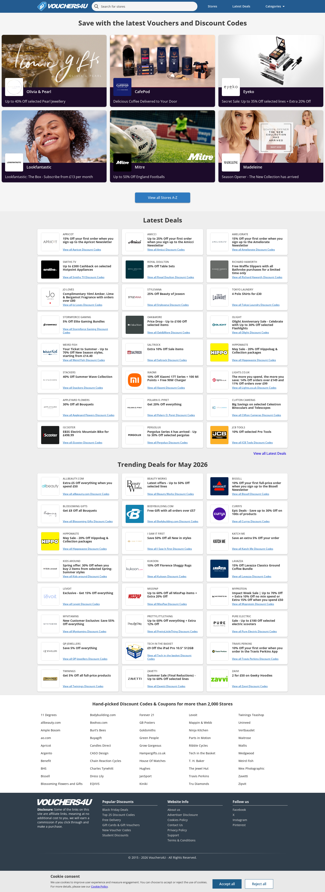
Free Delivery (111, 820)
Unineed (244, 723)
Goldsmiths (147, 730)
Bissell (45, 776)
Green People (149, 738)
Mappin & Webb (200, 723)
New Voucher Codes (116, 830)
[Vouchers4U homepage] (62, 6)
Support (173, 835)
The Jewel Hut (198, 768)
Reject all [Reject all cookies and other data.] (259, 884)
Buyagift (96, 738)
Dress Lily (97, 776)
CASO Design (99, 753)
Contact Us (175, 825)
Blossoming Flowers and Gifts (62, 784)
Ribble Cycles (198, 745)
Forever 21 (146, 715)
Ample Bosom (50, 730)
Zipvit (242, 784)
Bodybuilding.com (103, 715)
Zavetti (243, 776)
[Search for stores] (144, 6)
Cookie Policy (99, 886)
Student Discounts (115, 835)
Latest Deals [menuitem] (241, 6)
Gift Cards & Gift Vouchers (121, 825)
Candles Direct (100, 745)
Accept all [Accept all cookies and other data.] (227, 884)
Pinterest (239, 825)
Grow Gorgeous (150, 745)
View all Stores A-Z (162, 197)
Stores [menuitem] (212, 6)
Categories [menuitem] (273, 6)
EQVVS (95, 784)
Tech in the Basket (202, 753)
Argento (46, 753)
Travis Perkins (199, 776)
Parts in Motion (200, 738)
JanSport (145, 776)
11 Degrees (49, 715)
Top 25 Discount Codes (118, 815)
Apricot (46, 745)
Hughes (144, 768)
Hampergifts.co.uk (152, 753)
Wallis (242, 745)
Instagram (240, 820)
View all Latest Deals (269, 453)
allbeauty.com (51, 723)
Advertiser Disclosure (182, 815)
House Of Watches (152, 761)
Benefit (46, 761)
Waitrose (244, 738)
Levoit (193, 715)
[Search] (96, 6)
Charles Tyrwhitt (101, 768)
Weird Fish (245, 761)
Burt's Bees (98, 730)
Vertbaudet (246, 730)
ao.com (46, 738)
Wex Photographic (251, 768)
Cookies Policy (177, 820)
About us (173, 810)
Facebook (239, 810)
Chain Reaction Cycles (105, 761)
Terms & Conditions (181, 840)
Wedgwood (246, 753)
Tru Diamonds (199, 784)
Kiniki (143, 784)
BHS (43, 768)
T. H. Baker (196, 761)
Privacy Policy (177, 830)
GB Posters (147, 723)
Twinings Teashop (251, 715)
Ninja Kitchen (198, 730)
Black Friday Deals (115, 810)
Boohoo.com (98, 723)
